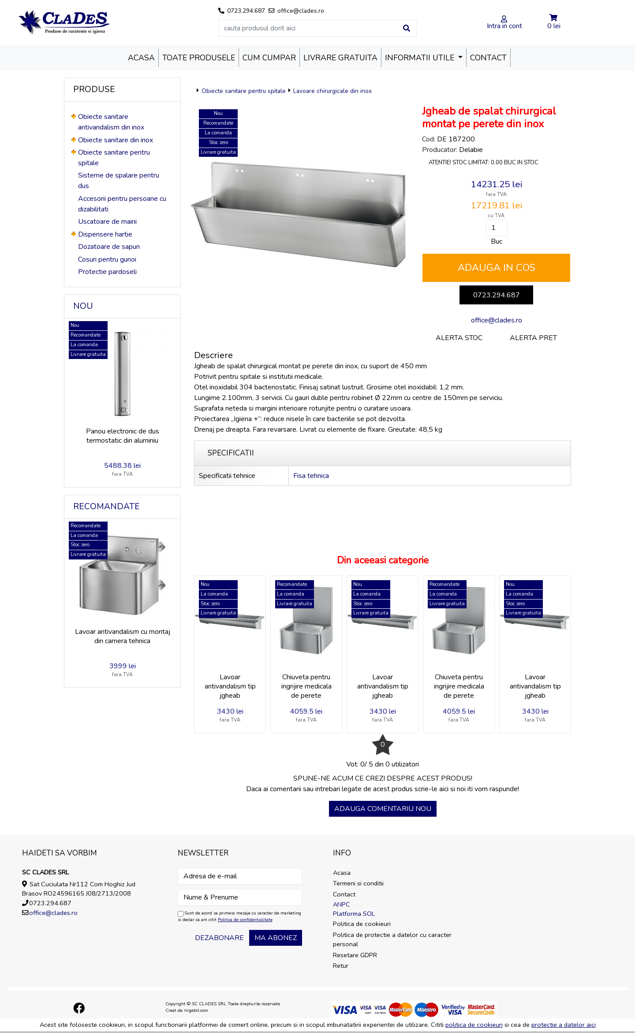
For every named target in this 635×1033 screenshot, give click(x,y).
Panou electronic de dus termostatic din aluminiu (122, 435)
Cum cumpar (269, 57)
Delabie (471, 150)
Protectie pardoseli (107, 272)
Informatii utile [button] (420, 57)
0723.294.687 (496, 295)
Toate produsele (198, 57)
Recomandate (106, 506)
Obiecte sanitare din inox (115, 140)
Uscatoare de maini (107, 221)
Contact (488, 57)
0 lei (553, 26)
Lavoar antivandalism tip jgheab (230, 686)
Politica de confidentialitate (245, 920)
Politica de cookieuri (362, 923)
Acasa (141, 57)
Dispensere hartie (105, 234)
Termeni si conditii (358, 883)
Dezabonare (219, 938)
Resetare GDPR (355, 955)
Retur (340, 965)
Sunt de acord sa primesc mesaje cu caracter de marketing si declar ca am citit (240, 916)
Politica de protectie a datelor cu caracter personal (392, 939)
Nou (83, 306)
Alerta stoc (459, 338)
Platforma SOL (354, 913)
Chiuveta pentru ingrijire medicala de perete (306, 686)
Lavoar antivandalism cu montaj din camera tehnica (122, 636)
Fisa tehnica (311, 476)
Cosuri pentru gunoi (107, 259)
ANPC (341, 904)
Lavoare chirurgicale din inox (332, 91)
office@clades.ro (496, 320)
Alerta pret (533, 338)
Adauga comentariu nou (382, 809)
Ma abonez (275, 938)
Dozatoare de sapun (109, 247)
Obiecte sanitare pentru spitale (244, 91)
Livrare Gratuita (340, 57)
